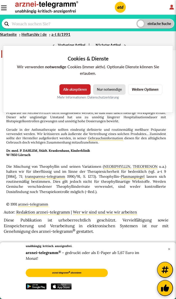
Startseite (8, 34)
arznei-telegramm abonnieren (66, 272)
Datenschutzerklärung (103, 97)
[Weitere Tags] (165, 270)
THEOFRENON (145, 166)
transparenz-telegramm (45, 176)
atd (120, 7)
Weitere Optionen (145, 89)
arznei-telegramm (33, 204)
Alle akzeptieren (75, 89)
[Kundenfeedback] (165, 288)
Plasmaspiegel (133, 176)
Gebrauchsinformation (105, 138)
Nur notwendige (109, 89)
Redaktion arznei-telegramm (43, 212)
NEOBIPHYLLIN (117, 166)
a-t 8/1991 (60, 34)
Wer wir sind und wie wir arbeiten (105, 212)
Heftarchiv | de (34, 34)
